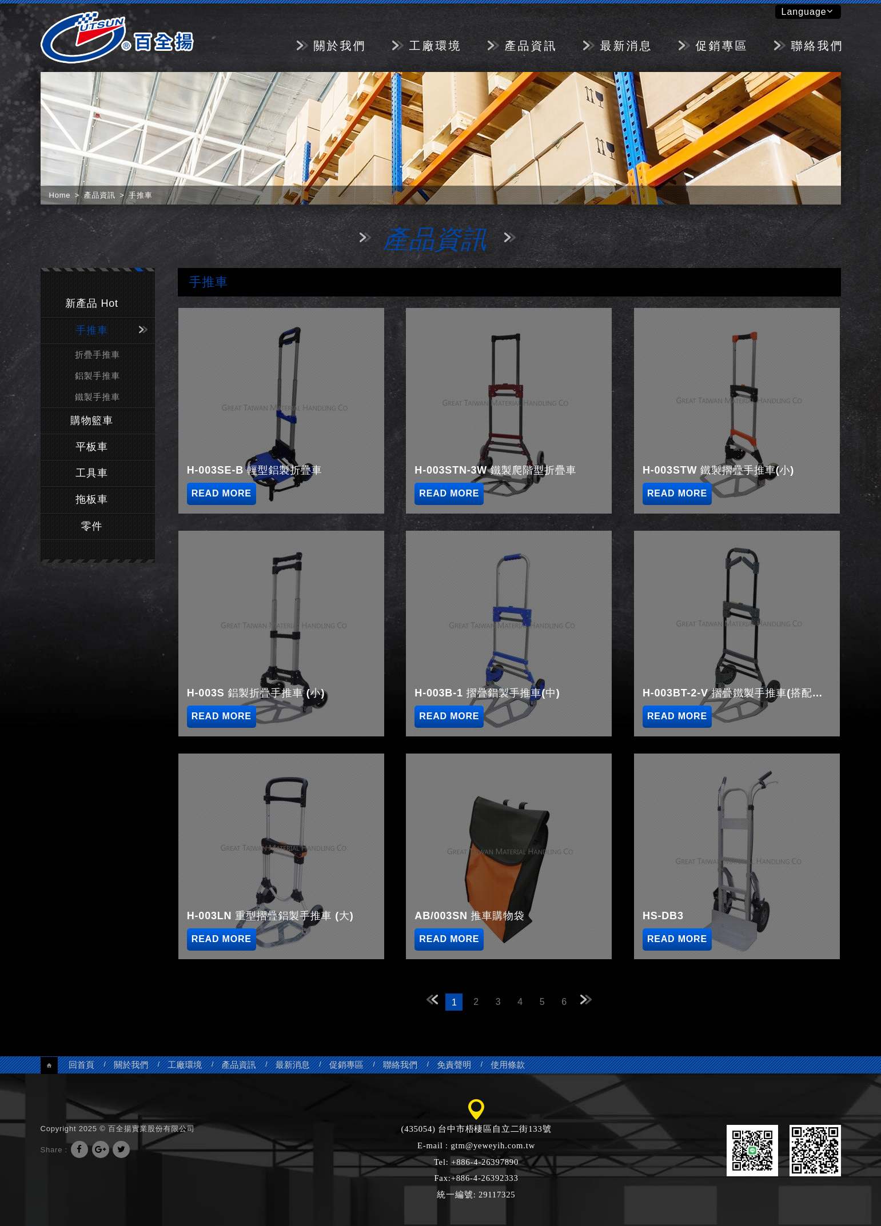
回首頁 (81, 1064)
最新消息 (626, 45)
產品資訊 (531, 45)
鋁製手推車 (97, 375)
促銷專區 (722, 45)
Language (807, 11)
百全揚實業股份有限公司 (117, 37)
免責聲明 (454, 1064)
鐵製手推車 (97, 397)
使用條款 (508, 1064)
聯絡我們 (817, 45)
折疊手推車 (97, 354)
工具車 (91, 473)
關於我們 (340, 45)
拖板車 (91, 499)
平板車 (91, 446)
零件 (92, 526)
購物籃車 (91, 420)
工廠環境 (435, 45)
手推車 (91, 330)
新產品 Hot (91, 303)
